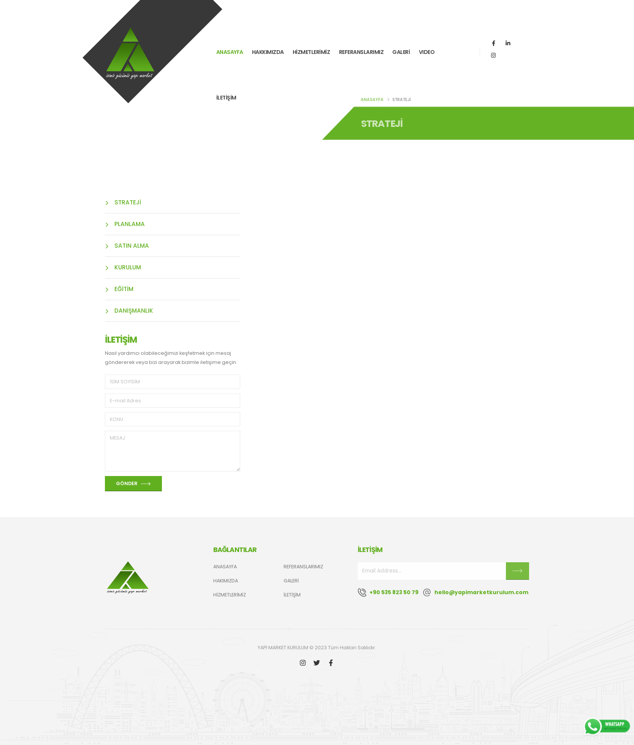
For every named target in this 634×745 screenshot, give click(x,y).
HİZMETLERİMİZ (311, 52)
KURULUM (123, 267)
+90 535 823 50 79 (393, 592)
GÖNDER (133, 484)
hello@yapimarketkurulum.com (481, 592)
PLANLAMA (125, 224)
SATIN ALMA (127, 246)
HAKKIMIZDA (268, 52)
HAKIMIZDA (225, 580)
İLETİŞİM (226, 97)
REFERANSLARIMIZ (361, 52)
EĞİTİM (119, 289)
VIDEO (427, 52)
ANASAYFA (229, 52)
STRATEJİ (123, 202)
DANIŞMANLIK (129, 311)
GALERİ (401, 52)
